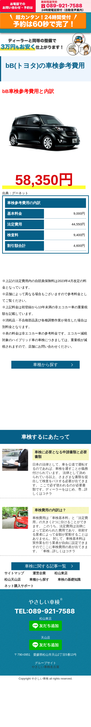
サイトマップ (14, 573)
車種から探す (45, 364)
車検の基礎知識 (69, 579)
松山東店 (60, 573)
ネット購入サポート (19, 586)
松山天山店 (12, 579)
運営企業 (39, 573)
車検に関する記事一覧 (45, 566)
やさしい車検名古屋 (45, 667)
